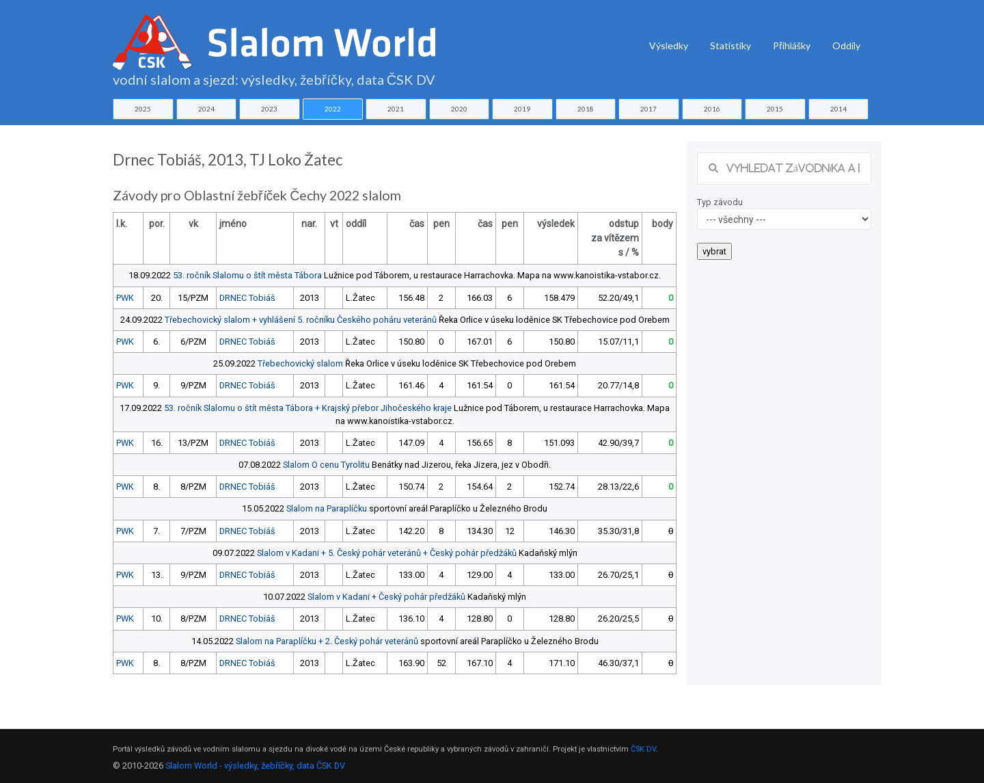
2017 (648, 109)
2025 (143, 109)
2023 (269, 109)
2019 (522, 109)
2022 (333, 109)
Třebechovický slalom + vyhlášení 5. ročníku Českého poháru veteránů (301, 320)
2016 (712, 109)
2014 (838, 109)
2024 (206, 109)
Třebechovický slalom (300, 363)
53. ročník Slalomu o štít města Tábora (247, 275)
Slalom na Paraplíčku (326, 508)
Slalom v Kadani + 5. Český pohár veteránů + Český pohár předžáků (387, 553)
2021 (395, 109)
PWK (125, 298)
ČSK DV (643, 749)
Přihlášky (791, 45)
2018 (585, 109)
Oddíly (846, 45)
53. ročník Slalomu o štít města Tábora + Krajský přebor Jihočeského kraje (308, 408)
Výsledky (668, 45)
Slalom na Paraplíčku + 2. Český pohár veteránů (327, 641)
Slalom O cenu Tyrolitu (326, 465)
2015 (775, 109)
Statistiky (730, 45)
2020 (459, 109)
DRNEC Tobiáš (247, 298)
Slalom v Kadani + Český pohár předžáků (386, 597)
